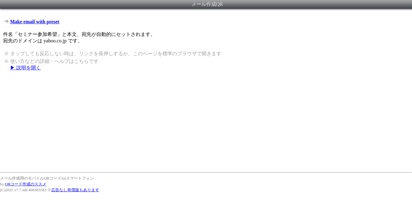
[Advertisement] (206, 121)
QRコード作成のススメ (25, 184)
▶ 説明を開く (25, 67)
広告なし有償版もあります (75, 190)
